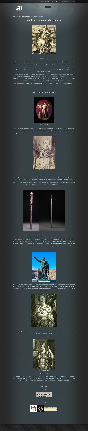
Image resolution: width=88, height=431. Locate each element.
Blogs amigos (71, 9)
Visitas (47, 9)
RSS (52, 1)
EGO (41, 7)
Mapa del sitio (47, 1)
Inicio (37, 7)
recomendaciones (62, 9)
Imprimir (56, 1)
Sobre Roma (47, 7)
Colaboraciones (39, 9)
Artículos (64, 7)
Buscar (74, 1)
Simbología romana (26, 16)
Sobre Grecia (56, 7)
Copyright (53, 9)
